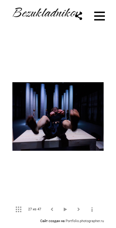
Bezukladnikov (45, 11)
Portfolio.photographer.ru (85, 221)
